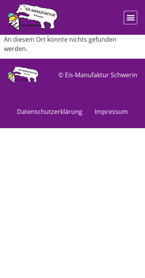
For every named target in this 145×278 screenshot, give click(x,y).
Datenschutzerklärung (49, 111)
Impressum (111, 111)
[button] (130, 17)
